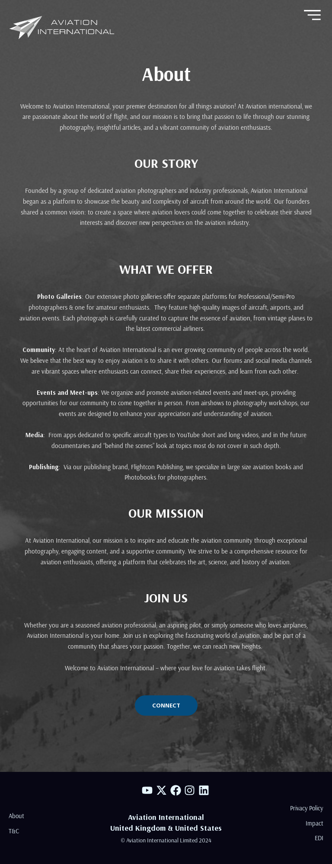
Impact (314, 823)
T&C (14, 830)
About (16, 815)
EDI (319, 838)
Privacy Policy (306, 807)
